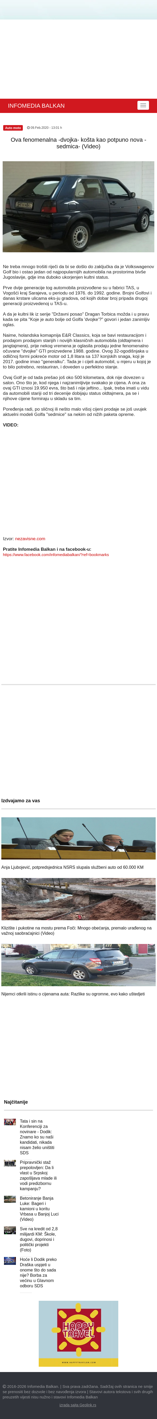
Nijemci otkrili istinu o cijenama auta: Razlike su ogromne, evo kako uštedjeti (73, 994)
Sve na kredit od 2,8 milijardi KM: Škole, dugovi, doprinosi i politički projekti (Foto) (39, 1239)
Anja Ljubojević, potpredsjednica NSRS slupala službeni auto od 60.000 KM (72, 867)
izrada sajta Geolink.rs (77, 1405)
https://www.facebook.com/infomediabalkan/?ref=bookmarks (56, 554)
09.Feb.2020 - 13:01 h (44, 128)
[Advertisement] (78, 59)
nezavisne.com (30, 538)
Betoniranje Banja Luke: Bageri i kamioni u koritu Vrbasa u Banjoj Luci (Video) (39, 1209)
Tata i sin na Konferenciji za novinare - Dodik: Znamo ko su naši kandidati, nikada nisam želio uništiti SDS (37, 1137)
